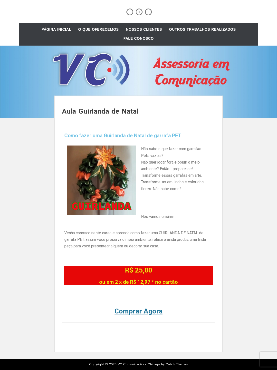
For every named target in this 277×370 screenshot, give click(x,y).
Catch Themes (177, 364)
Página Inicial (56, 29)
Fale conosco (138, 38)
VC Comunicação (130, 364)
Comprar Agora (138, 311)
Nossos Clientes (144, 29)
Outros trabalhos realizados (202, 29)
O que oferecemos (98, 29)
